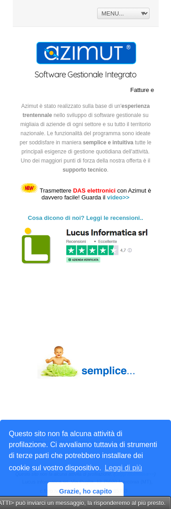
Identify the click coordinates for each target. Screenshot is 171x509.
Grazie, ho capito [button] (85, 491)
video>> (118, 197)
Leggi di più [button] (123, 468)
